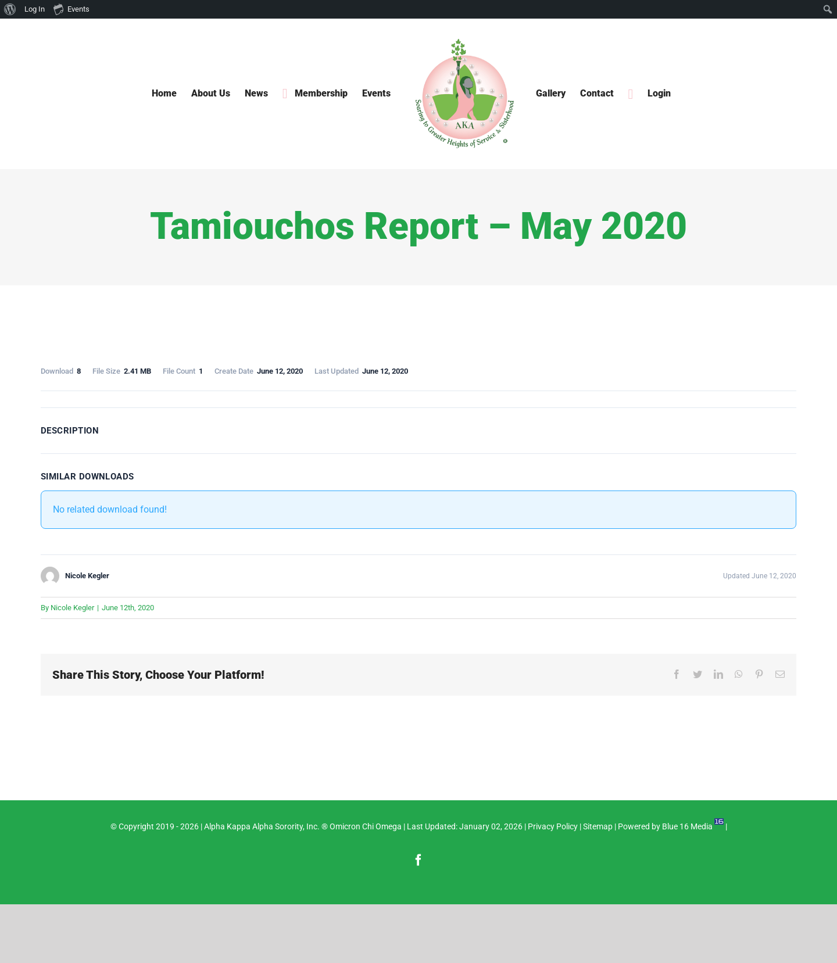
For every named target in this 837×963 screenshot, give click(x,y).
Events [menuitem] (71, 8)
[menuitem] (10, 9)
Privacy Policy (553, 826)
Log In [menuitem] (34, 9)
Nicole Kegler (72, 607)
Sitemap (598, 826)
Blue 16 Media (687, 826)
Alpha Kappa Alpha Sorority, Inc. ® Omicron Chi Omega (303, 826)
